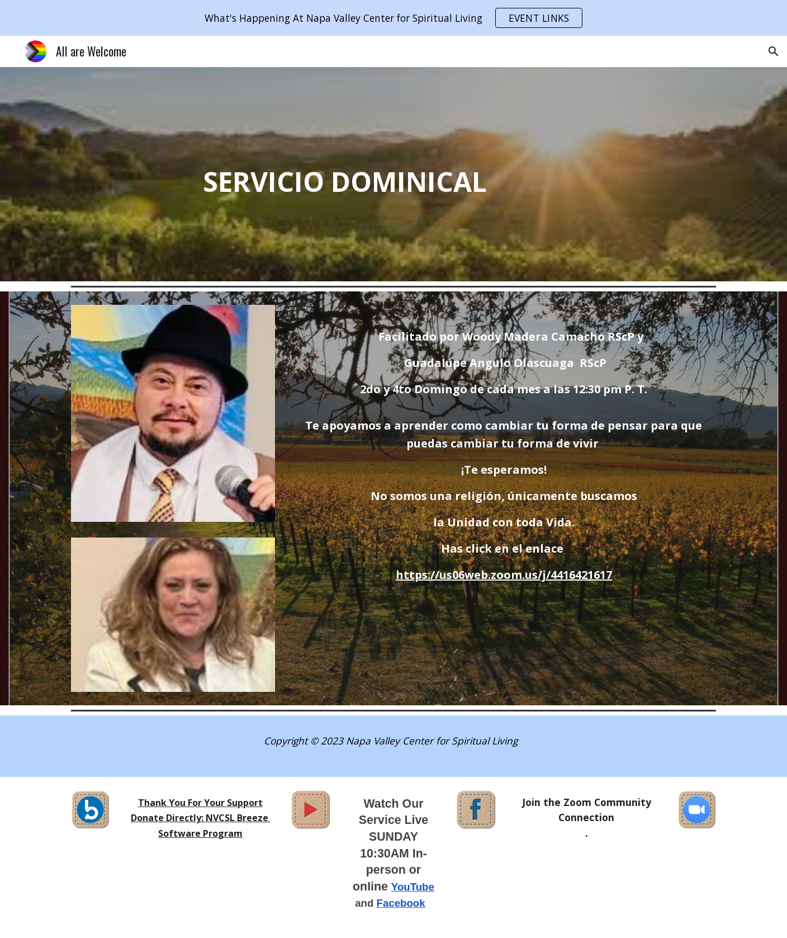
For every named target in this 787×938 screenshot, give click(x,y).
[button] (773, 51)
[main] (311, 174)
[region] (393, 18)
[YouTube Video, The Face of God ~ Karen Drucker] (641, 131)
